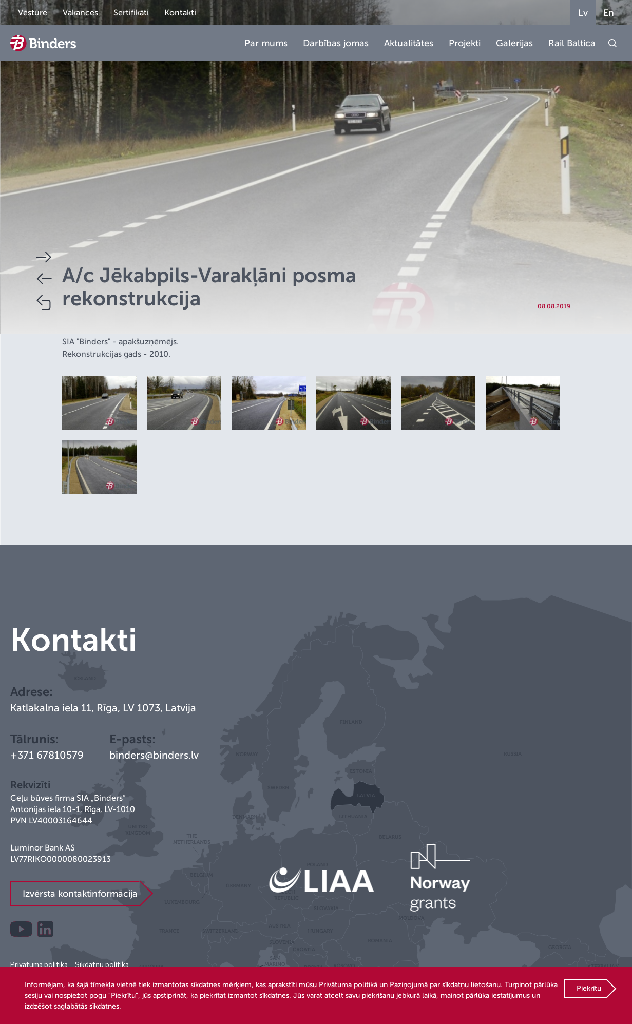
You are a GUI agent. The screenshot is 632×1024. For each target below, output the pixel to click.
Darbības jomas (336, 43)
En (608, 13)
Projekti (465, 43)
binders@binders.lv (154, 755)
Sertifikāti (131, 12)
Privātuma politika (39, 964)
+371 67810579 (47, 755)
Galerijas (514, 43)
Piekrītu (589, 988)
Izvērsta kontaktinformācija (80, 893)
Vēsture (32, 12)
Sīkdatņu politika (102, 964)
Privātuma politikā (348, 985)
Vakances (80, 12)
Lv (583, 13)
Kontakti (180, 12)
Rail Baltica (572, 43)
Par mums (266, 43)
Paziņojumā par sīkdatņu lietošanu (445, 985)
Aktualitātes (408, 43)
